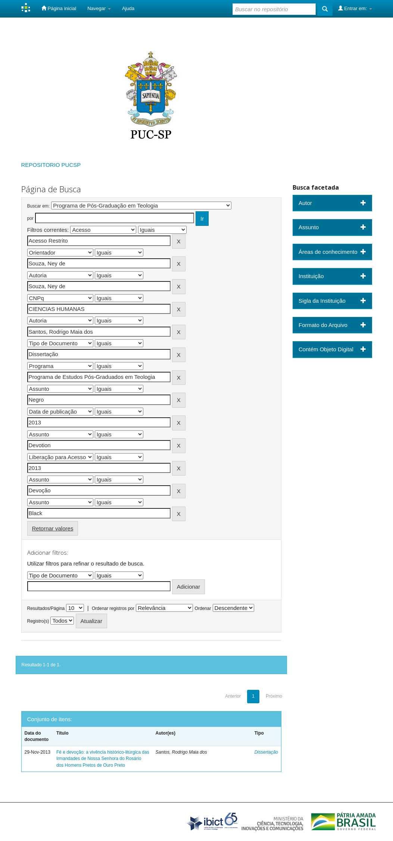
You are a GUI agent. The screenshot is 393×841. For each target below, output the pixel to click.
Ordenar (202, 608)
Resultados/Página (46, 608)
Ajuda (128, 8)
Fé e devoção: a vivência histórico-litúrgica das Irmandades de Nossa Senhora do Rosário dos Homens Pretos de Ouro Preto (102, 758)
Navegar (99, 8)
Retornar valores (53, 528)
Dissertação (266, 752)
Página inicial (58, 8)
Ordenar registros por (113, 608)
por (30, 218)
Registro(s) (38, 621)
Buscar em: (38, 206)
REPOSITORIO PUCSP (51, 165)
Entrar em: (355, 8)
